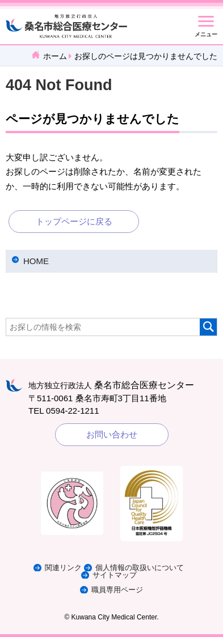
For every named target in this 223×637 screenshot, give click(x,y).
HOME (36, 261)
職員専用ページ (117, 589)
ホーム (55, 56)
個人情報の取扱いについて (139, 567)
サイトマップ (114, 575)
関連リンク (63, 567)
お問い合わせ (111, 434)
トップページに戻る (74, 221)
